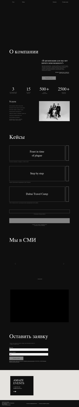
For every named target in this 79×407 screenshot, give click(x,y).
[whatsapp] (15, 391)
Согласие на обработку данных (44, 403)
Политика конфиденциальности (32, 403)
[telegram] (14, 391)
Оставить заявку (16, 358)
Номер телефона (12, 352)
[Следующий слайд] (63, 264)
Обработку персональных (28, 361)
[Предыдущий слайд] (15, 264)
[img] (39, 2)
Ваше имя (11, 347)
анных (33, 361)
